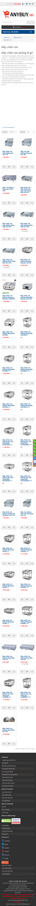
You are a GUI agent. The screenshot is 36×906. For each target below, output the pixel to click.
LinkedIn (5, 847)
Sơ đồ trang (5, 812)
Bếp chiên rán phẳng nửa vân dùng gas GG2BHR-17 (7, 694)
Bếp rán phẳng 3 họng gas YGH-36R (8, 189)
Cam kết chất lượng (7, 780)
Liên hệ (4, 807)
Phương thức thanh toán (8, 769)
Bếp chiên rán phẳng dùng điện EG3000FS (27, 333)
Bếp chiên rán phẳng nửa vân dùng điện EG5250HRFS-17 (26, 478)
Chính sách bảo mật (7, 777)
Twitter (5, 844)
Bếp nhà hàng (17, 37)
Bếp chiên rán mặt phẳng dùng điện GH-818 (8, 225)
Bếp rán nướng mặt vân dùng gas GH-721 (27, 513)
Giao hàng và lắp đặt (7, 771)
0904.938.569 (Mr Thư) (24, 896)
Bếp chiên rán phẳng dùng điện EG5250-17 (8, 405)
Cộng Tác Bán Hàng (7, 831)
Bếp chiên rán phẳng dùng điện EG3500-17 (8, 369)
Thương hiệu (5, 825)
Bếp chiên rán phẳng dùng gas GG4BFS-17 (26, 621)
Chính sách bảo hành (7, 786)
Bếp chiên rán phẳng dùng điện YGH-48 (27, 657)
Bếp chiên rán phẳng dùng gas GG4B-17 (8, 621)
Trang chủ (6, 37)
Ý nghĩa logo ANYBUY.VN (8, 760)
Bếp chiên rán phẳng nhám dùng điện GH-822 (8, 261)
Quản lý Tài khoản (7, 792)
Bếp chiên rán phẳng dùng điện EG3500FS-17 (27, 369)
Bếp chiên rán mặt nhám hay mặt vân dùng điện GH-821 (26, 190)
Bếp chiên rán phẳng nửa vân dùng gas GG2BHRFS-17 (26, 694)
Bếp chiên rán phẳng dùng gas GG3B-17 (8, 585)
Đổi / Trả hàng (6, 809)
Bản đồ (5, 862)
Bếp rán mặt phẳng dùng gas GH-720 (26, 152)
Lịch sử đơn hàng (6, 795)
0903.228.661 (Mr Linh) (9, 894)
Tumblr (5, 858)
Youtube (5, 851)
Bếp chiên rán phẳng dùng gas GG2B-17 (8, 549)
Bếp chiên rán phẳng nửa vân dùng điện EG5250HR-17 (7, 478)
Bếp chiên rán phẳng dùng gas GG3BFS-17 (26, 585)
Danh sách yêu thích (7, 798)
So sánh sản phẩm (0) (8, 127)
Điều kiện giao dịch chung (9, 766)
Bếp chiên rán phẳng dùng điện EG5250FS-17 (27, 405)
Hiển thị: (23, 132)
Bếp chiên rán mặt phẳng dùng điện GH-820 (26, 225)
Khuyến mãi (5, 834)
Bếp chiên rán (7, 40)
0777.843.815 (18, 902)
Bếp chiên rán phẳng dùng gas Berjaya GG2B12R (8, 297)
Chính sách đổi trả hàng (8, 783)
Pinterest (5, 854)
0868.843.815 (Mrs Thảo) (25, 894)
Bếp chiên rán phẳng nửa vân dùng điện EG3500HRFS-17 (26, 442)
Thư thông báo (6, 800)
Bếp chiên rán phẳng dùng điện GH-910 (8, 729)
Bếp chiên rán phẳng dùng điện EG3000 (8, 333)
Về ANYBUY (5, 763)
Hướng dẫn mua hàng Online (9, 774)
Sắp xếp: (4, 132)
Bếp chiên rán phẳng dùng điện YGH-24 (8, 657)
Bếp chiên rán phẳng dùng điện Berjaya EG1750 (27, 297)
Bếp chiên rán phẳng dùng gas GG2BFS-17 (26, 549)
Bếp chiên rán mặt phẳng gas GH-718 (7, 152)
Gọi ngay (17, 4)
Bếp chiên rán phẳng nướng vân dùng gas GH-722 (8, 513)
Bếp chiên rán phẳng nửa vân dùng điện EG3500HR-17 (7, 442)
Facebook (6, 840)
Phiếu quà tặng (6, 828)
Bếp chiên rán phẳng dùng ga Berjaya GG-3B (26, 261)
